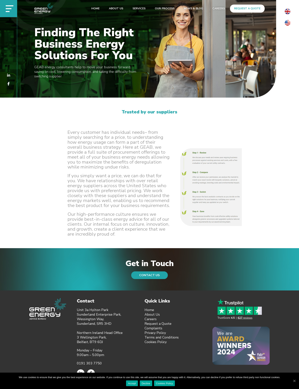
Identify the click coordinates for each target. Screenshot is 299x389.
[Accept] (294, 381)
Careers (218, 8)
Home (95, 8)
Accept (132, 383)
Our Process (164, 8)
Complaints (153, 328)
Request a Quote (247, 8)
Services (139, 8)
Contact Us (149, 275)
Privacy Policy (155, 332)
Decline (146, 383)
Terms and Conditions (162, 337)
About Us (116, 8)
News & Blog (193, 8)
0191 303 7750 (89, 363)
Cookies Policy (156, 342)
